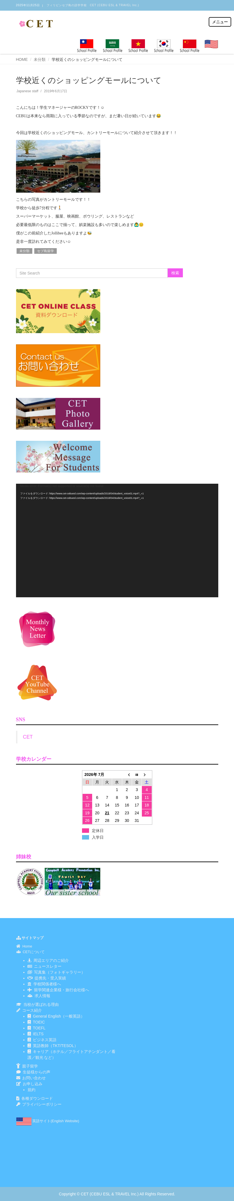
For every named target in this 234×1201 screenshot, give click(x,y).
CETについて (34, 952)
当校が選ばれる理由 (41, 1004)
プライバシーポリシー (42, 1104)
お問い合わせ (34, 1078)
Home (27, 946)
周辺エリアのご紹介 (50, 960)
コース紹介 (32, 1010)
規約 (31, 1089)
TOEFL (39, 1028)
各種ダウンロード (37, 1098)
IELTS (38, 1034)
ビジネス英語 (44, 1040)
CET (28, 737)
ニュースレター (47, 966)
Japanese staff (27, 91)
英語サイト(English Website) (55, 1121)
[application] (117, 540)
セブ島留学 (45, 251)
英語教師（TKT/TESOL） (55, 1045)
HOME (22, 59)
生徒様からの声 (36, 1072)
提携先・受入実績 (50, 978)
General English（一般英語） (59, 1016)
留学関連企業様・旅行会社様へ (61, 990)
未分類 (40, 59)
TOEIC (39, 1022)
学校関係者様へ (47, 984)
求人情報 (42, 995)
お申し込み (32, 1084)
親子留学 (30, 1066)
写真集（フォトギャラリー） (59, 972)
